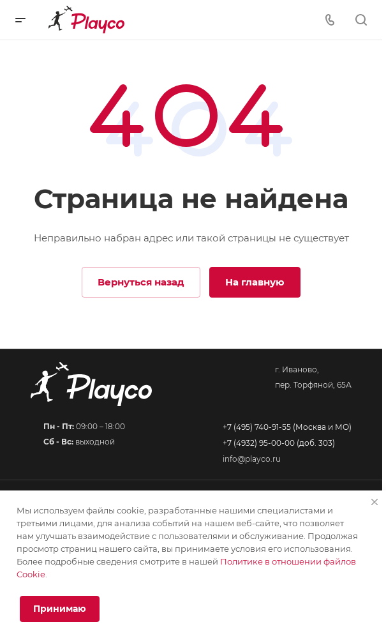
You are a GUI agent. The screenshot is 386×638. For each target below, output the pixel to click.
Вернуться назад (141, 282)
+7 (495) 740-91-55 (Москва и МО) (287, 427)
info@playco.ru (252, 459)
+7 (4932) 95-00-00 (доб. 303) (279, 443)
